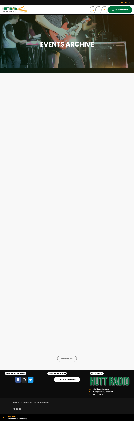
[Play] (104, 9)
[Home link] (14, 10)
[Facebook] (130, 2)
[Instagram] (126, 2)
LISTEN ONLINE (120, 9)
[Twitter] (122, 2)
